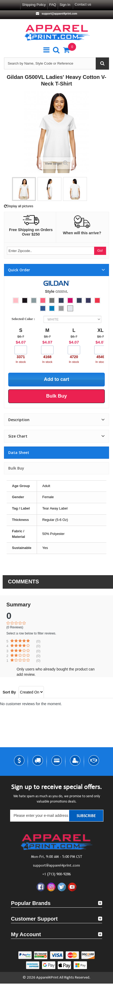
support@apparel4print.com (59, 13)
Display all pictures (18, 206)
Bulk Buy (16, 468)
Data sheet (18, 452)
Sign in (65, 5)
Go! (100, 251)
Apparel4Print (47, 978)
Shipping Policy (34, 5)
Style (50, 291)
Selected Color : (24, 319)
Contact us (83, 4)
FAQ (52, 5)
